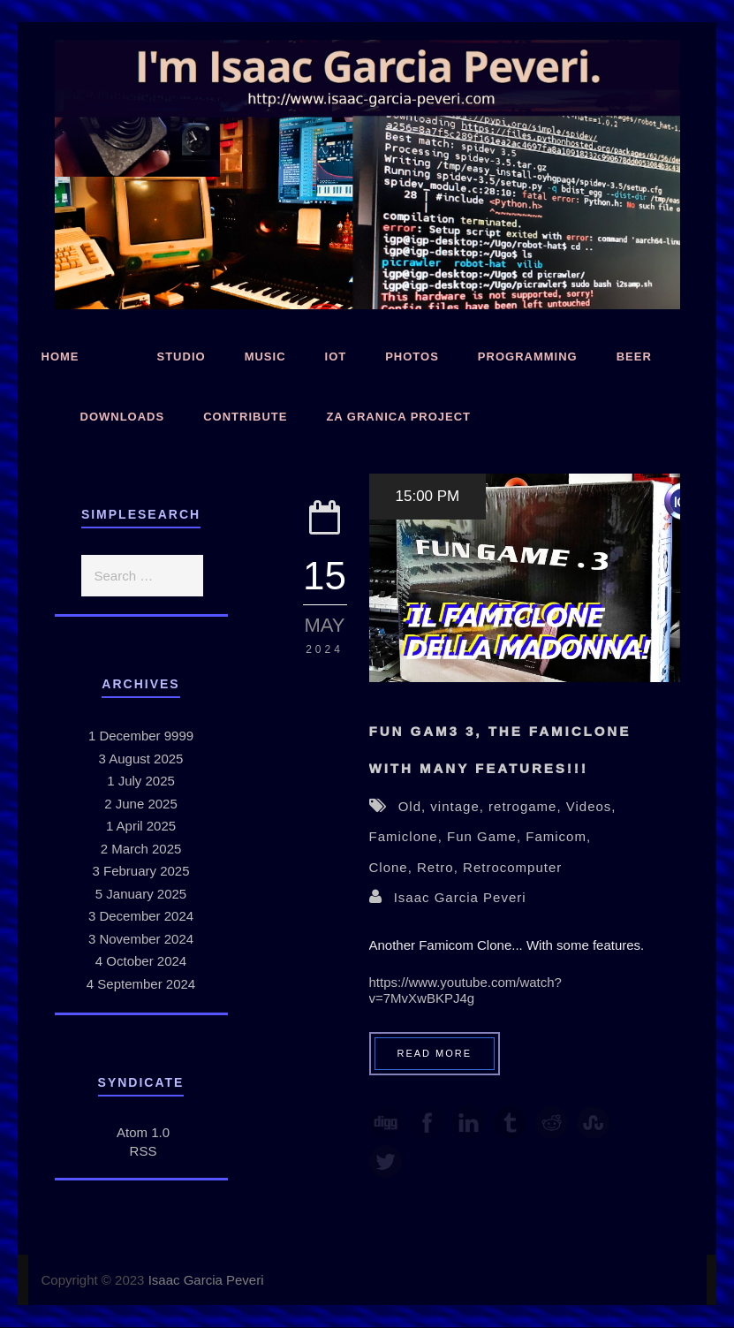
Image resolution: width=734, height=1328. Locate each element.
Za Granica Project (398, 416)
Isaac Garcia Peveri (460, 897)
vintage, (459, 806)
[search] (142, 575)
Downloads (122, 416)
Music (265, 356)
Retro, (440, 867)
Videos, (591, 806)
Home (60, 356)
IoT (336, 356)
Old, (414, 806)
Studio (181, 356)
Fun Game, (486, 836)
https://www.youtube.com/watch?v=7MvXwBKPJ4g (465, 990)
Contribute (245, 416)
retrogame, (527, 806)
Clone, (393, 867)
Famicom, (558, 836)
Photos (412, 356)
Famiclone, (408, 836)
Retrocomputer (512, 867)
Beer (634, 356)
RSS (143, 1150)
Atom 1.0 (143, 1132)
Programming (528, 356)
